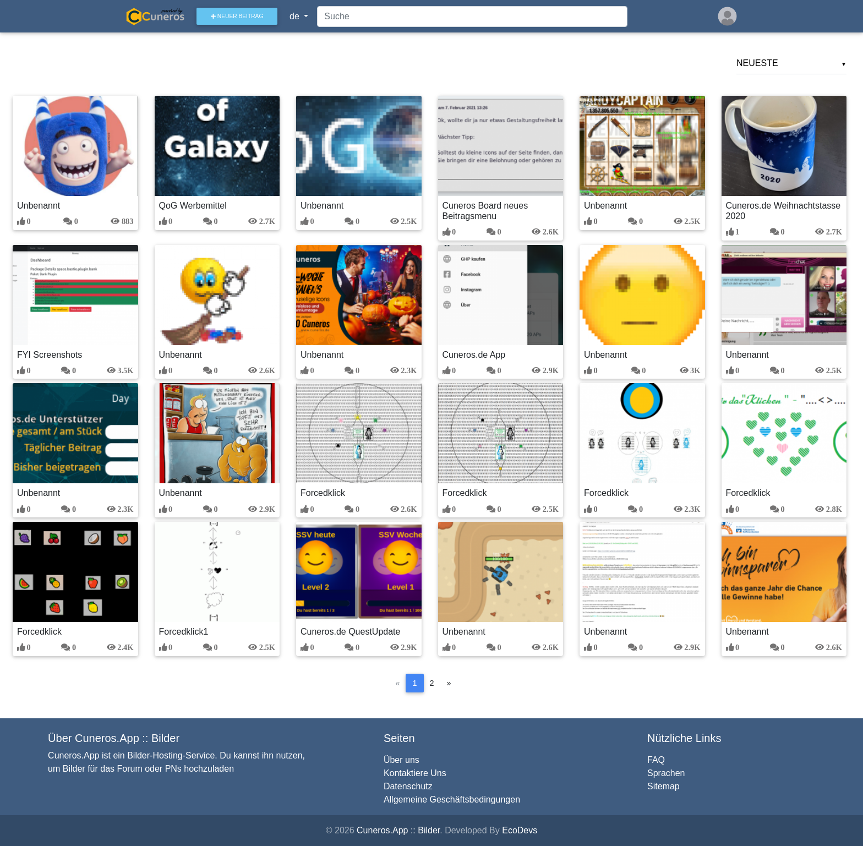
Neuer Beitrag (241, 18)
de (300, 18)
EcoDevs (519, 830)
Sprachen (666, 773)
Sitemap (663, 786)
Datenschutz (408, 786)
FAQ (656, 760)
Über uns (401, 760)
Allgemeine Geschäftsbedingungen (452, 799)
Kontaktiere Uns (415, 773)
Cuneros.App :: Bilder (398, 830)
